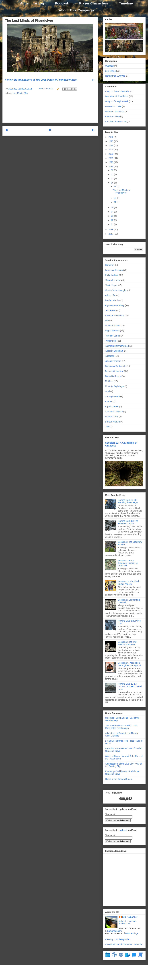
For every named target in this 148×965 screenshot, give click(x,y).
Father (122, 923)
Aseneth (109, 401)
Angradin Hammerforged (117, 346)
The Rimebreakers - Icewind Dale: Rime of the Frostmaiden (121, 726)
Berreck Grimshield (114, 371)
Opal (107, 391)
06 (112, 183)
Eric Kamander (130, 917)
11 (112, 174)
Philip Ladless (111, 275)
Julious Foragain (113, 361)
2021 (111, 158)
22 (115, 186)
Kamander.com (114, 931)
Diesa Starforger (113, 376)
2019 (111, 166)
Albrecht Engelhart (114, 351)
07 (112, 178)
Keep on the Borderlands (117, 91)
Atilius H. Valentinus (114, 315)
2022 (111, 154)
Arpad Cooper (112, 406)
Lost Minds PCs (20, 93)
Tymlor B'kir (110, 341)
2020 (111, 162)
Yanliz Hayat (111, 285)
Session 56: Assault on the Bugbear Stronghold (129, 664)
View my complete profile (117, 939)
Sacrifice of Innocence (115, 121)
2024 (111, 145)
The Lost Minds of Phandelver (29, 20)
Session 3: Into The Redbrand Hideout (127, 643)
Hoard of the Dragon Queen (118, 779)
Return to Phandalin (114, 111)
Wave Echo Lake (113, 106)
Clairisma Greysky (114, 411)
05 (112, 207)
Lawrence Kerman (114, 270)
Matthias (109, 381)
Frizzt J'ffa (110, 295)
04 (112, 211)
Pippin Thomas (112, 330)
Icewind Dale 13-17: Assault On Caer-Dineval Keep (130, 686)
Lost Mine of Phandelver (116, 96)
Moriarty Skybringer (114, 386)
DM (128, 923)
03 (112, 216)
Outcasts (109, 66)
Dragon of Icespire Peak (116, 101)
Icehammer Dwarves (115, 76)
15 (115, 198)
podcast (123, 830)
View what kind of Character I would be (123, 944)
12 (112, 170)
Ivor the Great (111, 416)
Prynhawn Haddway (114, 305)
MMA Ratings (131, 933)
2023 (111, 149)
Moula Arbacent (112, 325)
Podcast (61, 3)
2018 (111, 229)
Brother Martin (112, 300)
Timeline (126, 3)
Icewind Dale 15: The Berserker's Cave (128, 522)
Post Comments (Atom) (57, 142)
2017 (111, 234)
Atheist (122, 921)
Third (107, 426)
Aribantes (109, 356)
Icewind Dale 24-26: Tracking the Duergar (128, 501)
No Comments (46, 88)
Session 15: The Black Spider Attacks (128, 582)
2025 (111, 141)
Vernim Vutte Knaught (115, 290)
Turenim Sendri (112, 336)
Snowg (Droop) (112, 396)
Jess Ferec (110, 310)
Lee (107, 320)
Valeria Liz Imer (112, 280)
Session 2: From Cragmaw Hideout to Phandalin (128, 563)
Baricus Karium (112, 421)
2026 (111, 137)
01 (115, 202)
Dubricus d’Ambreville (115, 366)
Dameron (109, 265)
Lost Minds (110, 71)
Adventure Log (32, 3)
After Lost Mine (112, 116)
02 (112, 220)
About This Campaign (76, 10)
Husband (131, 921)
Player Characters (93, 3)
